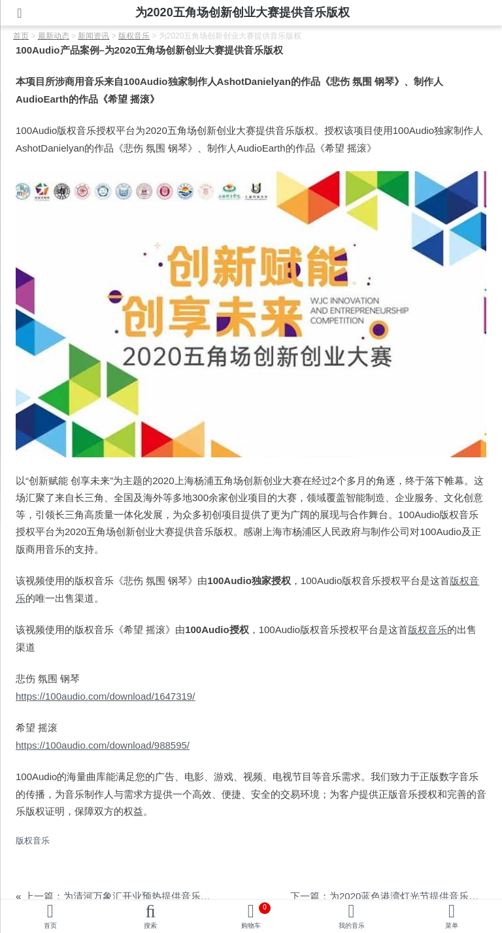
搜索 (150, 925)
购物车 (256, 915)
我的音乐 (352, 925)
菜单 (451, 925)
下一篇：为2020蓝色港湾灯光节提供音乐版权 (389, 896)
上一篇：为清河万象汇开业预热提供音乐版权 (122, 896)
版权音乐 (427, 629)
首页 (50, 925)
